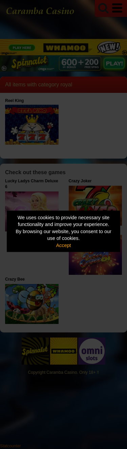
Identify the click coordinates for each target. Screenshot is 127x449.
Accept (63, 245)
